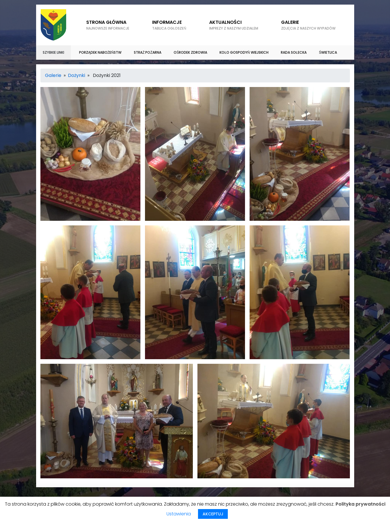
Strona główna (107, 25)
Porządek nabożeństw (100, 52)
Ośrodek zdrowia (190, 52)
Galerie (53, 75)
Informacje (169, 25)
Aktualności (233, 25)
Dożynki (76, 75)
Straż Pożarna (147, 52)
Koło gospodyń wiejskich (244, 52)
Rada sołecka (294, 52)
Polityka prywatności (360, 504)
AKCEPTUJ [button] (213, 514)
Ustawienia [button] (178, 514)
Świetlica (328, 52)
